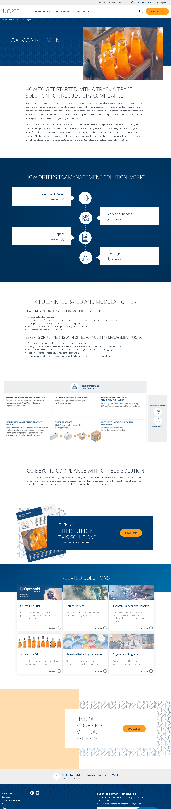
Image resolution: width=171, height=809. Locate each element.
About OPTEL (9, 777)
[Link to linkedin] (32, 777)
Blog (4, 788)
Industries (62, 11)
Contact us (157, 11)
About (100, 2)
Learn (121, 2)
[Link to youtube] (37, 777)
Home (4, 19)
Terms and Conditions (11, 805)
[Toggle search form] (141, 11)
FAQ (4, 791)
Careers (112, 2)
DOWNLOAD (131, 516)
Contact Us (135, 712)
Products (83, 11)
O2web (89, 805)
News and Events (11, 784)
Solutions (41, 11)
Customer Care (144, 2)
